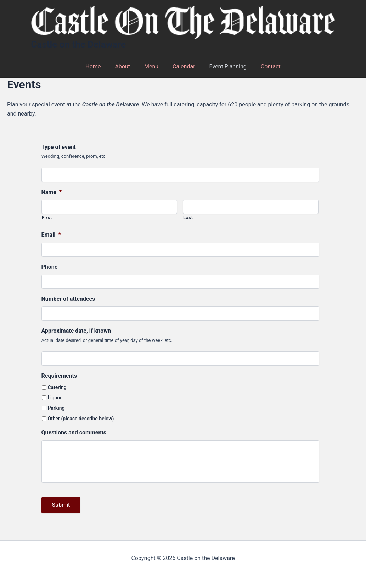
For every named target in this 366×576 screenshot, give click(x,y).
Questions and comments (74, 432)
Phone (49, 267)
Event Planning (223, 66)
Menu (153, 66)
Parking (55, 408)
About (126, 66)
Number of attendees (68, 298)
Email (51, 234)
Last (188, 217)
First (47, 217)
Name (51, 192)
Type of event (58, 147)
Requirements (59, 375)
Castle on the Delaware (78, 44)
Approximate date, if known (76, 330)
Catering (56, 387)
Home (100, 66)
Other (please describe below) (80, 418)
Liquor (54, 397)
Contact (264, 66)
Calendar (182, 66)
